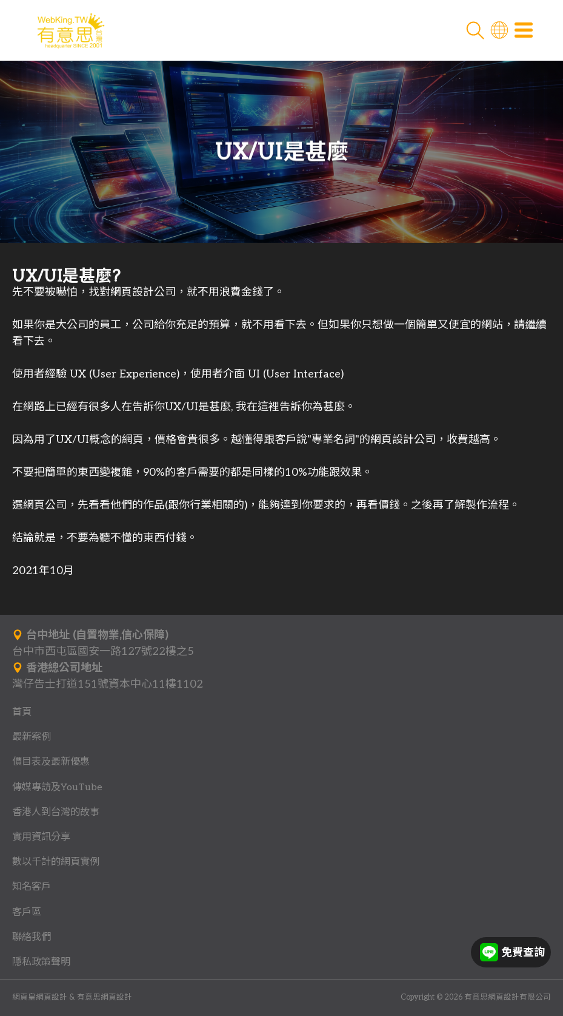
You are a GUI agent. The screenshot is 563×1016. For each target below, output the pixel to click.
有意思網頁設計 (104, 997)
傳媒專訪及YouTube (57, 787)
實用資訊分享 (41, 837)
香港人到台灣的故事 (55, 812)
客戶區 (26, 912)
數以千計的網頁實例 (55, 862)
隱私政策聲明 (41, 962)
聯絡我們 (31, 937)
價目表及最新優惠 (51, 762)
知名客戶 (31, 887)
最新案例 (31, 737)
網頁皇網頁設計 (39, 997)
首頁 (22, 712)
